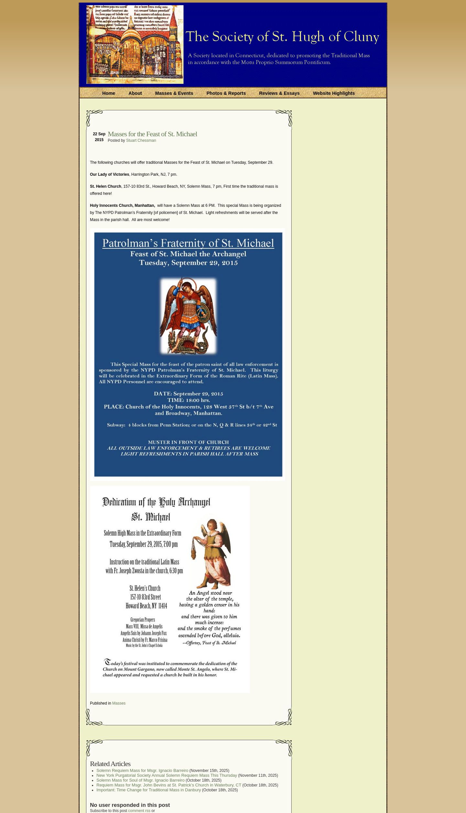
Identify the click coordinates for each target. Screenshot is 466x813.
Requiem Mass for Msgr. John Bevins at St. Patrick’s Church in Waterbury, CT (168, 785)
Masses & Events (174, 93)
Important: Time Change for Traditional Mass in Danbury (148, 789)
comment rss (139, 810)
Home (108, 93)
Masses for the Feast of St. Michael (152, 134)
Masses (119, 703)
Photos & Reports (226, 93)
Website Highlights (334, 93)
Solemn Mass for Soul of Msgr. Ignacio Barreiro (140, 780)
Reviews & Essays (279, 93)
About (135, 93)
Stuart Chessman (141, 140)
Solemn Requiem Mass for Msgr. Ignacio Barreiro (142, 770)
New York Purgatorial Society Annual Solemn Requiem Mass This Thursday (166, 775)
